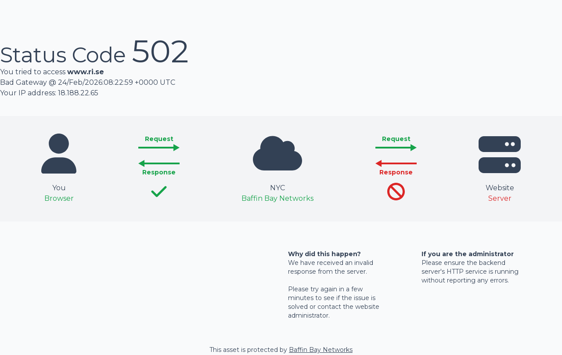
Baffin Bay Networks (321, 350)
